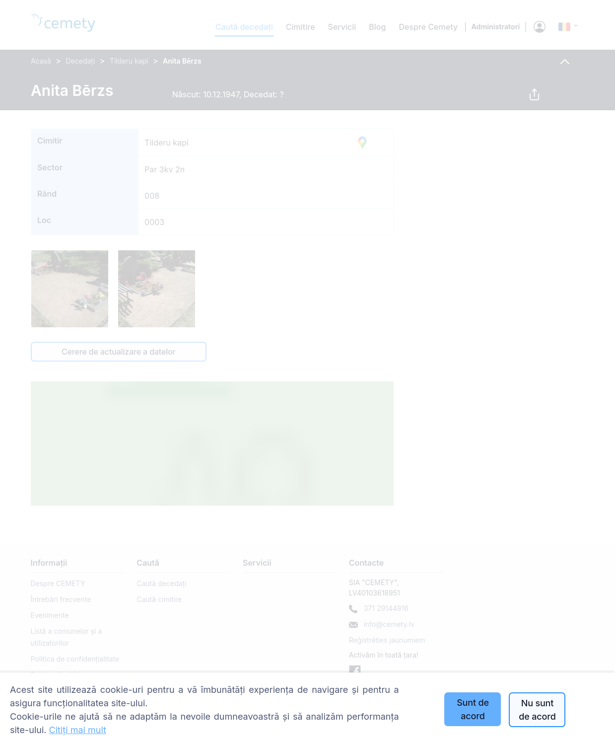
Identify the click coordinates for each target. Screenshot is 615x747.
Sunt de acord (473, 709)
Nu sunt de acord (537, 710)
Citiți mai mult (77, 730)
